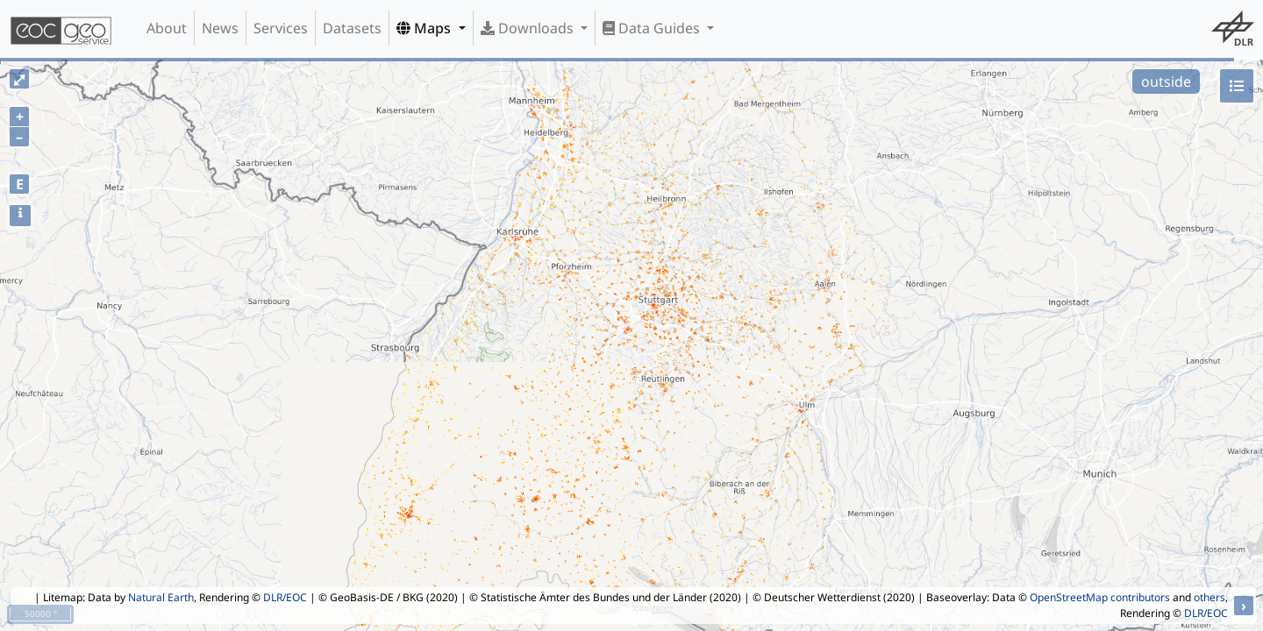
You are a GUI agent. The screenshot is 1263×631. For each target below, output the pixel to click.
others (1209, 597)
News (220, 28)
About (166, 28)
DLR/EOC (285, 597)
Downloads (529, 28)
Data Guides (653, 28)
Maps (425, 28)
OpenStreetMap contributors (1100, 597)
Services (280, 28)
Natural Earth (161, 597)
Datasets (352, 28)
